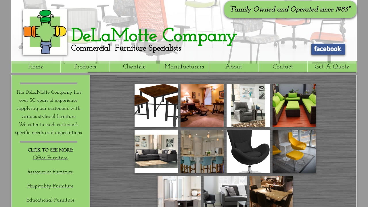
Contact (283, 67)
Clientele (134, 67)
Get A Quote (332, 67)
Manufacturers (184, 67)
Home (35, 67)
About (233, 67)
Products (85, 67)
